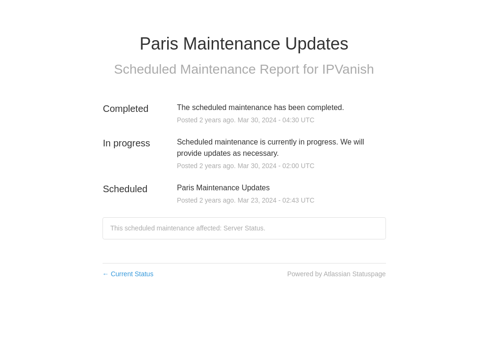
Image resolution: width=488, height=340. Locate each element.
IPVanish (348, 69)
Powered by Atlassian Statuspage (336, 274)
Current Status (128, 274)
